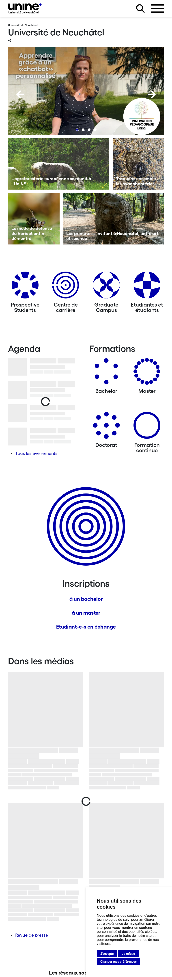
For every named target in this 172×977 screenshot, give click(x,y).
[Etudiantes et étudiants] (147, 286)
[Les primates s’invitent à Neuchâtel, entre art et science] (113, 218)
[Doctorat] (106, 427)
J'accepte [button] (107, 953)
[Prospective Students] (25, 286)
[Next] (151, 94)
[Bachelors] (106, 373)
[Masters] (147, 373)
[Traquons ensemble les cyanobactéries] (138, 164)
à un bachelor (86, 599)
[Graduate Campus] (106, 286)
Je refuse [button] (128, 953)
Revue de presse (31, 935)
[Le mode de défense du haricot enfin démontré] (34, 218)
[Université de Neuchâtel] (25, 8)
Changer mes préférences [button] (118, 961)
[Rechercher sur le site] (140, 8)
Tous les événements (36, 453)
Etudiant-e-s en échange (86, 627)
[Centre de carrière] (65, 286)
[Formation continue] (147, 427)
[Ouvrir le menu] (157, 8)
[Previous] (20, 94)
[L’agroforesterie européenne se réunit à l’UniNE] (58, 164)
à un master (86, 613)
